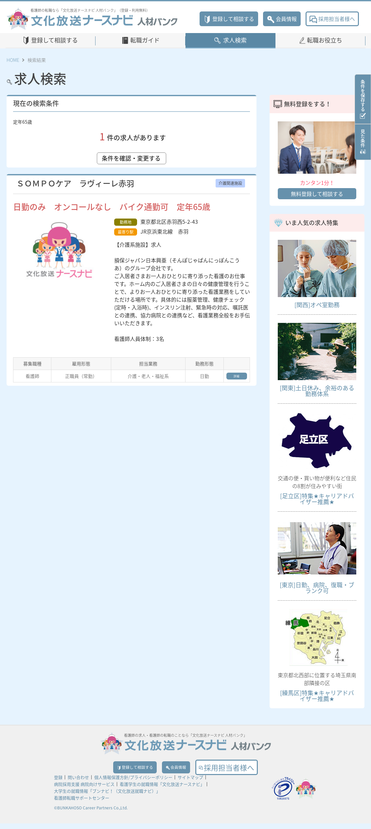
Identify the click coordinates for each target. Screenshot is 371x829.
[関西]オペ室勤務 (317, 304)
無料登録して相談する (317, 194)
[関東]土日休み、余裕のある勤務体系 (317, 390)
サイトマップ (190, 783)
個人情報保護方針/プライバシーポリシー (133, 783)
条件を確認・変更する (131, 158)
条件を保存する (363, 99)
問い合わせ (78, 783)
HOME (13, 60)
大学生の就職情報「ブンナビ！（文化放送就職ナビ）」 (107, 796)
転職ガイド (145, 40)
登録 (58, 783)
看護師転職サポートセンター (81, 803)
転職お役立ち (324, 40)
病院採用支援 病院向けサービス (84, 789)
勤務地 (126, 222)
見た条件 (363, 142)
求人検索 (235, 40)
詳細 (231, 378)
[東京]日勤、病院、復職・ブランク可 (317, 587)
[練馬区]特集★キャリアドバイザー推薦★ (317, 695)
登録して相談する (228, 19)
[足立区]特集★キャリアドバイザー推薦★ (317, 498)
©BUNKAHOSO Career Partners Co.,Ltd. (91, 813)
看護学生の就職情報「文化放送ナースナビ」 (162, 789)
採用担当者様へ (332, 19)
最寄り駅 (125, 232)
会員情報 (282, 19)
